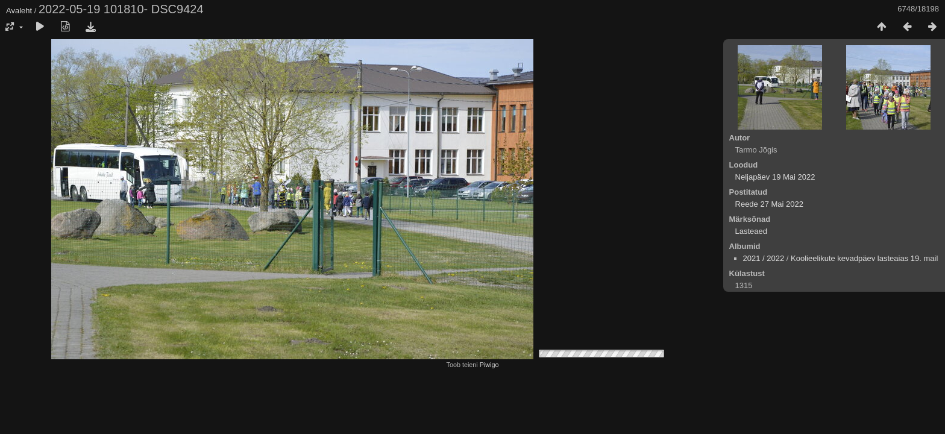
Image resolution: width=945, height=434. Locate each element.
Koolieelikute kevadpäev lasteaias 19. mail (864, 258)
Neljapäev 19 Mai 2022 (775, 176)
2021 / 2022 (764, 258)
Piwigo (489, 364)
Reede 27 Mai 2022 (769, 204)
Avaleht (19, 10)
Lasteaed (751, 231)
